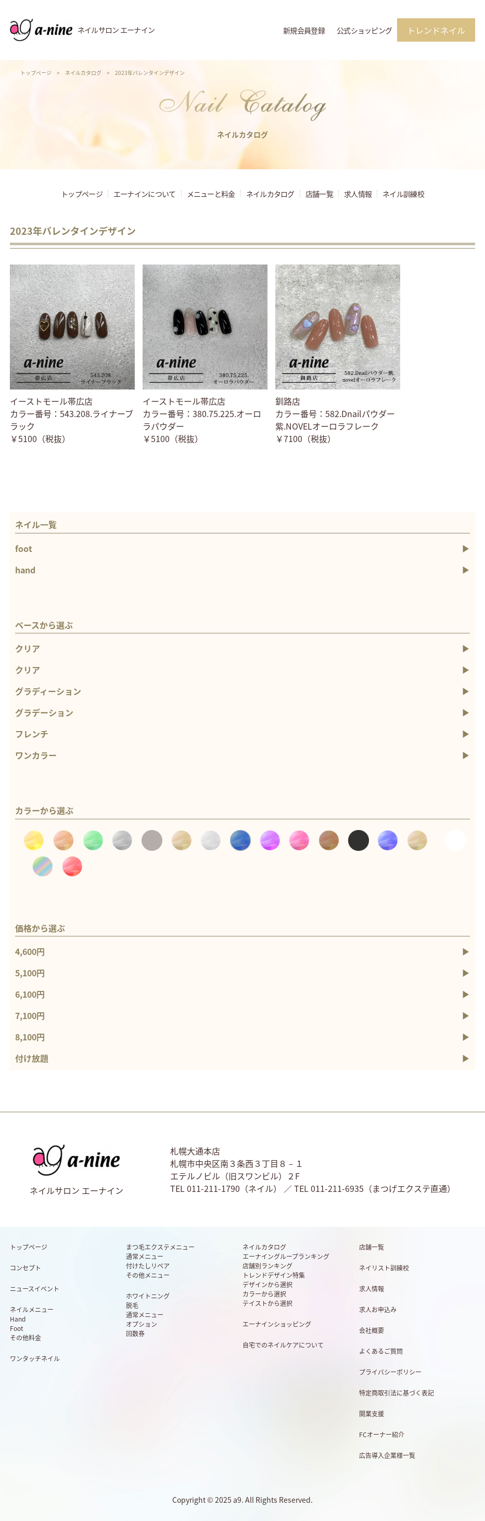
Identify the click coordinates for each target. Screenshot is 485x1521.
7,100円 (30, 1015)
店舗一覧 (319, 193)
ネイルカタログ (83, 73)
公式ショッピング (364, 30)
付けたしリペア (148, 1266)
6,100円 (30, 994)
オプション (141, 1324)
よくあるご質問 (381, 1351)
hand (25, 569)
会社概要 (371, 1330)
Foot (16, 1328)
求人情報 (358, 193)
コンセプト (25, 1268)
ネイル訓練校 (403, 193)
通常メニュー (144, 1256)
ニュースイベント (34, 1288)
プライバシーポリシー (390, 1372)
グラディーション (48, 691)
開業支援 (371, 1413)
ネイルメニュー (32, 1309)
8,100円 (30, 1037)
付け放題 (31, 1058)
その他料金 (25, 1337)
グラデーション (44, 712)
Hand (17, 1319)
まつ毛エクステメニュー (160, 1247)
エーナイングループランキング (285, 1256)
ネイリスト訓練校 (384, 1268)
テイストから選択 (267, 1303)
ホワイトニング (148, 1296)
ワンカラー (36, 755)
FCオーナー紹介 (381, 1434)
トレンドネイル (436, 30)
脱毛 (132, 1305)
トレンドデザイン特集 (273, 1275)
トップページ (36, 73)
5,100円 (30, 973)
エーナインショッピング (276, 1324)
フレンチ (31, 734)
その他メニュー (148, 1275)
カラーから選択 (264, 1294)
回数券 (135, 1333)
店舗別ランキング (267, 1266)
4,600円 (30, 951)
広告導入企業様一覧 (387, 1455)
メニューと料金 (211, 193)
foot (23, 548)
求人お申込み (378, 1309)
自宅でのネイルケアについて (283, 1345)
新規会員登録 (304, 30)
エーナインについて (144, 193)
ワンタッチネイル (35, 1358)
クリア (27, 648)
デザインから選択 (267, 1284)
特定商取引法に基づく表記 (396, 1393)
